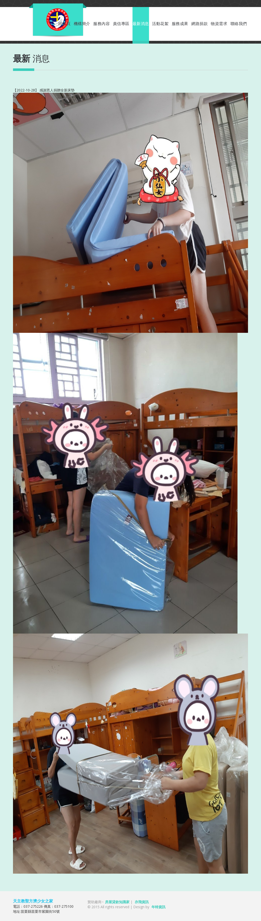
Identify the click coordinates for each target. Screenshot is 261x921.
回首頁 (64, 23)
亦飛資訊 (142, 901)
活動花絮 (160, 23)
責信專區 (121, 23)
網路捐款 (199, 23)
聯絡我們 (238, 23)
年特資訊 (159, 906)
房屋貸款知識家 (117, 901)
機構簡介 (82, 23)
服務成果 (180, 23)
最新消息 (140, 23)
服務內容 (101, 23)
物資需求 (219, 23)
